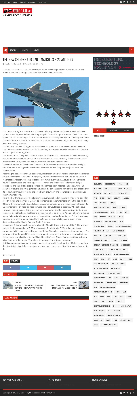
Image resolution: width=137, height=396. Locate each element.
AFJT (124, 292)
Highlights (110, 184)
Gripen (103, 203)
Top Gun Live (99, 311)
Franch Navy (99, 315)
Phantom (124, 282)
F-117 (129, 297)
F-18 (95, 203)
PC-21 (130, 259)
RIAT (102, 259)
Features (13, 50)
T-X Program (99, 273)
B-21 (95, 297)
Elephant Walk (114, 311)
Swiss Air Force (118, 264)
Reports (25, 50)
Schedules (125, 245)
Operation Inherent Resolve (106, 245)
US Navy (117, 198)
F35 (127, 184)
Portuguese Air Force (103, 292)
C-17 (115, 297)
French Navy (111, 282)
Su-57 (96, 325)
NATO (115, 207)
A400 (115, 259)
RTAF (115, 320)
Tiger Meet (98, 282)
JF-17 (103, 301)
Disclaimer (23, 2)
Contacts (15, 2)
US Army (124, 240)
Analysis (36, 50)
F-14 (114, 306)
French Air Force (101, 212)
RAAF (96, 259)
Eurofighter (123, 193)
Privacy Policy (42, 2)
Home (4, 2)
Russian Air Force (121, 254)
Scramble (98, 221)
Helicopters (109, 193)
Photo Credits (32, 2)
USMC (119, 212)
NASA (108, 320)
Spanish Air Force (107, 217)
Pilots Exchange (101, 268)
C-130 (116, 278)
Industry (14, 261)
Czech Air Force (114, 273)
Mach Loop (98, 320)
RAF (109, 198)
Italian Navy (99, 226)
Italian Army (120, 236)
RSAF (102, 297)
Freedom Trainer (114, 315)
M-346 (102, 198)
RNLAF (110, 226)
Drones (125, 278)
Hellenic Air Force (101, 231)
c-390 (117, 292)
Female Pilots (100, 250)
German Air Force (101, 240)
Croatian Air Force (102, 306)
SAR (108, 297)
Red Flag (107, 236)
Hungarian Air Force (117, 250)
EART (122, 297)
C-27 (126, 212)
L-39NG (114, 240)
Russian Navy (126, 320)
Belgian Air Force (123, 226)
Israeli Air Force (101, 264)
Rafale (112, 203)
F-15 (112, 212)
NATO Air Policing (102, 207)
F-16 (95, 198)
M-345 (121, 217)
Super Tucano (99, 278)
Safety (126, 198)
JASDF (122, 259)
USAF (120, 184)
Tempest (119, 301)
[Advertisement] (85, 26)
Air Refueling (118, 231)
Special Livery (111, 221)
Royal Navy (115, 268)
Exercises (108, 189)
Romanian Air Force (102, 254)
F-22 (95, 217)
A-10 (121, 221)
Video (123, 207)
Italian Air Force (123, 189)
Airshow (97, 189)
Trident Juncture (108, 325)
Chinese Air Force (107, 287)
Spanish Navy (125, 306)
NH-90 (111, 301)
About (9, 2)
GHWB (96, 301)
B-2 (110, 278)
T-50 (95, 287)
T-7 (109, 259)
